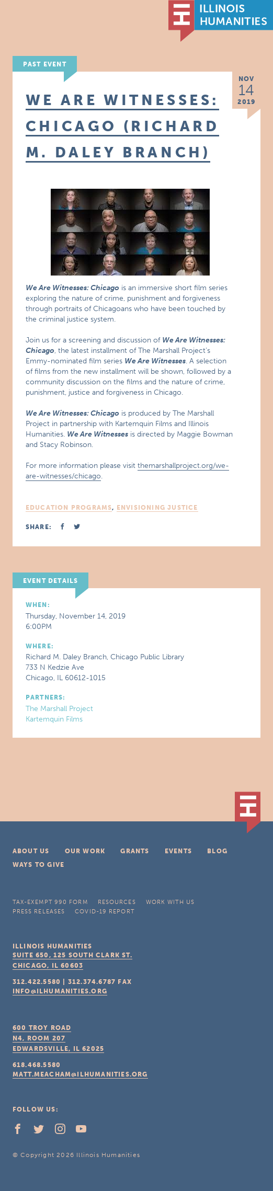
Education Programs (69, 507)
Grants (134, 851)
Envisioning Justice (157, 507)
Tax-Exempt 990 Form (50, 902)
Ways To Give (38, 864)
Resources (117, 902)
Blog (217, 851)
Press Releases (39, 911)
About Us (31, 851)
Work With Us (170, 902)
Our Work (85, 851)
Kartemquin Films (54, 719)
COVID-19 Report (104, 911)
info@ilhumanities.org (60, 991)
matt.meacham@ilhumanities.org (80, 1074)
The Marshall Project (59, 708)
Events (178, 851)
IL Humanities (220, 21)
